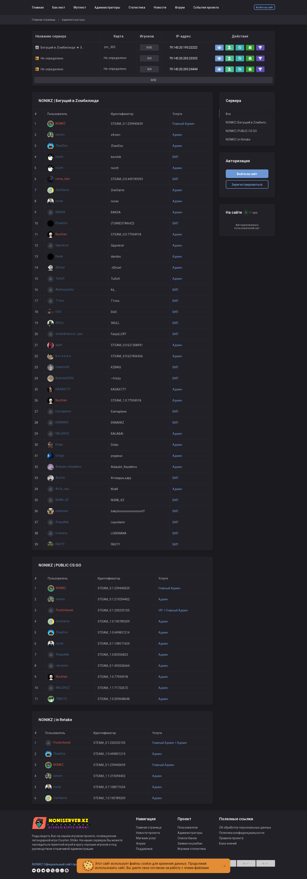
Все (228, 114)
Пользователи (188, 827)
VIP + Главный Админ (173, 610)
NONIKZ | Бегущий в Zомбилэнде (247, 122)
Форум (180, 7)
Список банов (187, 838)
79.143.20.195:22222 (183, 47)
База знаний (228, 843)
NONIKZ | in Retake (238, 139)
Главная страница (43, 19)
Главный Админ (183, 123)
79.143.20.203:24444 (183, 69)
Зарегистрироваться (247, 184)
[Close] (224, 862)
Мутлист (80, 7)
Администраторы (107, 7)
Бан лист (58, 7)
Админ (177, 134)
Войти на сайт (264, 7)
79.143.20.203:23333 (183, 58)
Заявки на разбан (190, 843)
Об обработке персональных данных (245, 827)
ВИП (175, 157)
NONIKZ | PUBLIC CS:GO (241, 131)
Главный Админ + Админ (169, 742)
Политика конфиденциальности (241, 833)
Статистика (137, 7)
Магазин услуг (146, 838)
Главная (38, 7)
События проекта (206, 7)
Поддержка (144, 848)
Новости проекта (148, 833)
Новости (160, 7)
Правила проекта (231, 838)
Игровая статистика (192, 848)
